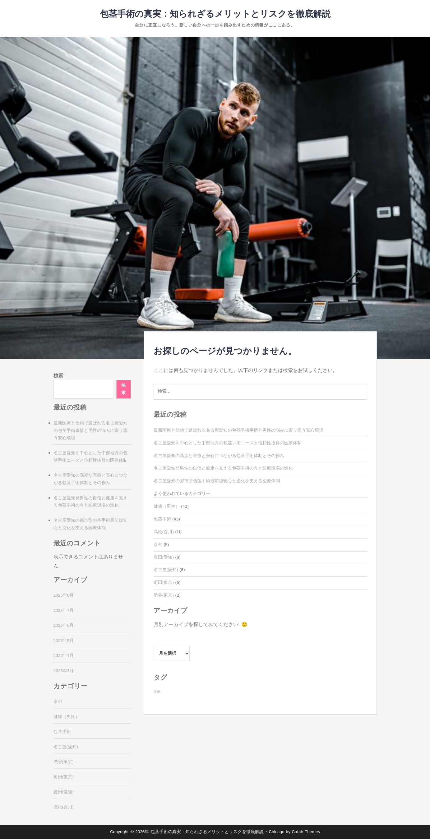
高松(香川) (164, 532)
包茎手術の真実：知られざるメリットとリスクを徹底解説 (215, 14)
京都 (158, 545)
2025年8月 (63, 595)
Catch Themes (306, 832)
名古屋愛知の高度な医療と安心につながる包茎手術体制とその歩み (219, 456)
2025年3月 (63, 671)
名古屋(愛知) (166, 570)
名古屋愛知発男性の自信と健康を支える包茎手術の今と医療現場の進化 (223, 468)
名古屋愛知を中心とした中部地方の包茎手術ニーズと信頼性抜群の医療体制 (228, 443)
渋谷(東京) (164, 595)
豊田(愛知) (164, 557)
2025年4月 (63, 656)
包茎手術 (162, 519)
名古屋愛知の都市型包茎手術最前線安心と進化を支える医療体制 (217, 481)
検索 (58, 375)
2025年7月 (63, 610)
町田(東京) (164, 583)
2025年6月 (63, 625)
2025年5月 (63, 641)
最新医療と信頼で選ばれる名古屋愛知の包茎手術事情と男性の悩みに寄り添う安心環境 (238, 430)
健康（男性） (167, 506)
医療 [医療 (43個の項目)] (157, 692)
